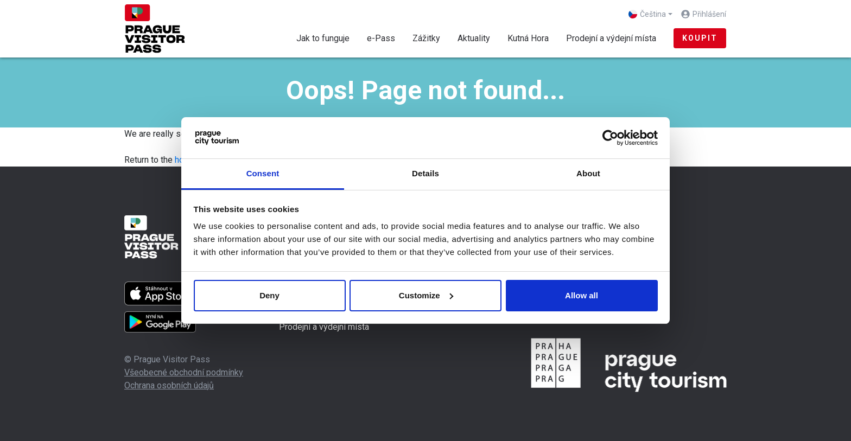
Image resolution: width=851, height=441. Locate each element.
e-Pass (381, 38)
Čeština (647, 14)
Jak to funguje (323, 38)
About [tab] (588, 173)
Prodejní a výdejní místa (611, 38)
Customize (426, 295)
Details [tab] (425, 173)
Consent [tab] (263, 173)
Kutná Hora (528, 38)
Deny (269, 295)
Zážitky (426, 38)
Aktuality (474, 38)
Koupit (699, 38)
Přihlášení (709, 14)
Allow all (581, 295)
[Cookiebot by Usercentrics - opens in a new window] (610, 138)
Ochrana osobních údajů (169, 385)
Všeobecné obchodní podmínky (183, 372)
